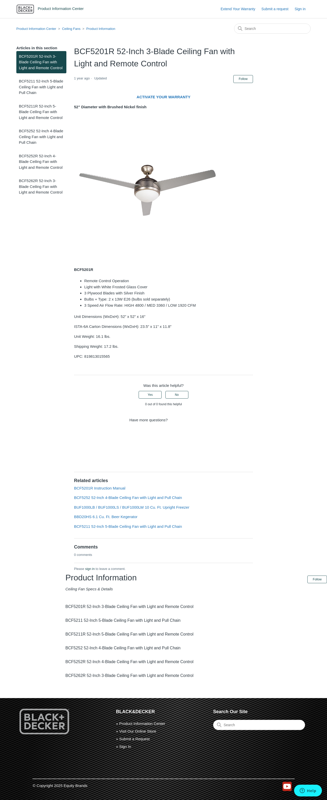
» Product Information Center (140, 723)
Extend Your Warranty (238, 9)
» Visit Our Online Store (136, 731)
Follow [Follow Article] (243, 79)
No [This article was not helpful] (177, 395)
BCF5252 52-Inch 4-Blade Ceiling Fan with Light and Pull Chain (41, 137)
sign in (90, 569)
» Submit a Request (133, 739)
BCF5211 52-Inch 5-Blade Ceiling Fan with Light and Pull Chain (41, 87)
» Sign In (123, 746)
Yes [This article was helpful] (150, 395)
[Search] (272, 28)
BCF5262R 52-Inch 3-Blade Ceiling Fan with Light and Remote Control (41, 186)
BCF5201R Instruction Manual (99, 488)
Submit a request (274, 9)
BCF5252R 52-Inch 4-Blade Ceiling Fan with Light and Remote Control (41, 162)
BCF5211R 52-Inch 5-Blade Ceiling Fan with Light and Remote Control (41, 112)
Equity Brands (75, 785)
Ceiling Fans (71, 29)
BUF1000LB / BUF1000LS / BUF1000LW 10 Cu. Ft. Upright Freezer (131, 507)
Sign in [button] (300, 9)
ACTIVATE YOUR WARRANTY (163, 97)
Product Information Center (36, 29)
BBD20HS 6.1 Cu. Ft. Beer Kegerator (105, 517)
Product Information (100, 29)
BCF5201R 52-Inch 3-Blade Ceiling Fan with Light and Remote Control (41, 62)
